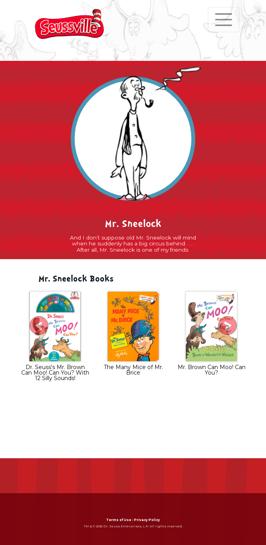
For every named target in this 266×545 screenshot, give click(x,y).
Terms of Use (118, 520)
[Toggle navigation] (223, 19)
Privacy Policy (147, 520)
